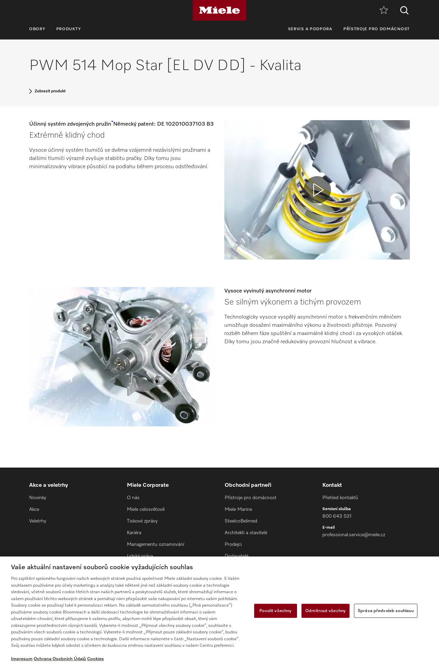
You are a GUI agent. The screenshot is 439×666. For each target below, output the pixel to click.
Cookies (95, 659)
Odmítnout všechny (325, 610)
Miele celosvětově (146, 509)
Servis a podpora (310, 29)
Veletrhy (37, 521)
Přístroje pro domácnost (376, 29)
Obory (37, 29)
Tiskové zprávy (142, 521)
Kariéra (134, 532)
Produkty (68, 29)
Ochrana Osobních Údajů (60, 659)
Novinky (37, 497)
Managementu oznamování (155, 544)
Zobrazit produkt (50, 91)
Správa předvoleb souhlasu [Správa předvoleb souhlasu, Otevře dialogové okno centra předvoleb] (386, 610)
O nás (133, 497)
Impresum (22, 659)
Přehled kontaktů (340, 497)
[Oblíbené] (384, 10)
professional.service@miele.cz (353, 534)
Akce (34, 509)
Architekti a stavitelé (246, 532)
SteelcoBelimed (241, 521)
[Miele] (219, 10)
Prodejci (233, 544)
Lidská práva (140, 556)
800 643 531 (337, 516)
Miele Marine (238, 509)
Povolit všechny (275, 610)
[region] (219, 611)
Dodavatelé (236, 556)
